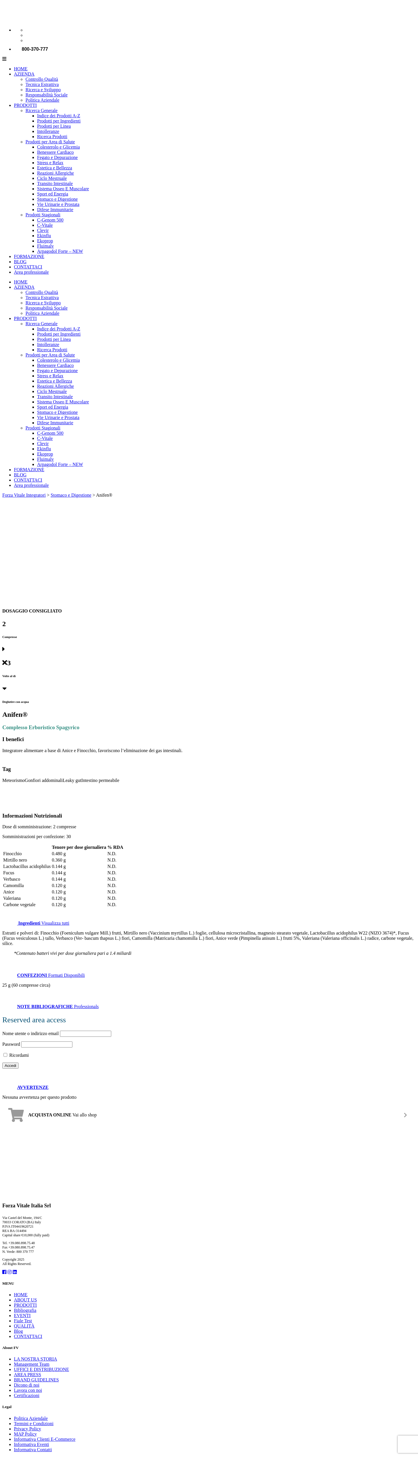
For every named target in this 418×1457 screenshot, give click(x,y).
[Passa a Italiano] (28, 30)
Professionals (50, 1006)
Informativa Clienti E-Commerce (44, 1439)
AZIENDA (24, 74)
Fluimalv (45, 246)
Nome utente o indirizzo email (30, 1033)
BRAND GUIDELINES (36, 1379)
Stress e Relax (50, 162)
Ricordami (16, 1055)
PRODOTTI (25, 105)
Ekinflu (44, 235)
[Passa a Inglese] (28, 35)
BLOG (20, 261)
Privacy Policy (27, 1428)
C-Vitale (45, 225)
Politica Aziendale (42, 100)
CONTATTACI (28, 266)
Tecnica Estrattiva (42, 84)
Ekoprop (45, 240)
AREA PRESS (27, 1374)
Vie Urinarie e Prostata (58, 204)
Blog (18, 1331)
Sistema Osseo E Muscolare (63, 188)
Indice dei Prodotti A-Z (58, 115)
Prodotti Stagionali (42, 214)
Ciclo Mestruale (52, 178)
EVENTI (22, 1315)
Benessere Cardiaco (55, 152)
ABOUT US (25, 1299)
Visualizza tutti (35, 923)
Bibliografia (25, 1310)
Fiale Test (23, 1320)
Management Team (32, 1364)
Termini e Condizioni (34, 1423)
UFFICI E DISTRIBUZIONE (41, 1369)
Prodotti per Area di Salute (50, 141)
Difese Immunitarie (55, 209)
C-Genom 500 (50, 219)
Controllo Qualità (41, 79)
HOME (21, 68)
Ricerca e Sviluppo (43, 89)
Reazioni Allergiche (55, 173)
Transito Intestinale (55, 183)
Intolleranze (48, 131)
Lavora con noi (28, 1390)
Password (11, 1044)
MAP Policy (25, 1434)
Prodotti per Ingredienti (59, 120)
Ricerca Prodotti (52, 136)
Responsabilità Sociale (46, 94)
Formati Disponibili (43, 975)
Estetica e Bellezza (54, 167)
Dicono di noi (26, 1385)
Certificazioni (26, 1395)
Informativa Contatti (33, 1449)
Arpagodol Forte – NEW (60, 251)
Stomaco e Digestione (57, 199)
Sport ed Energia (52, 193)
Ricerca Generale (41, 110)
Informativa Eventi (31, 1444)
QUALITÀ (24, 1325)
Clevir (43, 230)
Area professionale (31, 272)
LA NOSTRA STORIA (35, 1359)
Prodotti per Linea (54, 126)
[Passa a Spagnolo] (28, 40)
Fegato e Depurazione (57, 157)
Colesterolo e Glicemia (58, 147)
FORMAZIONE (29, 256)
